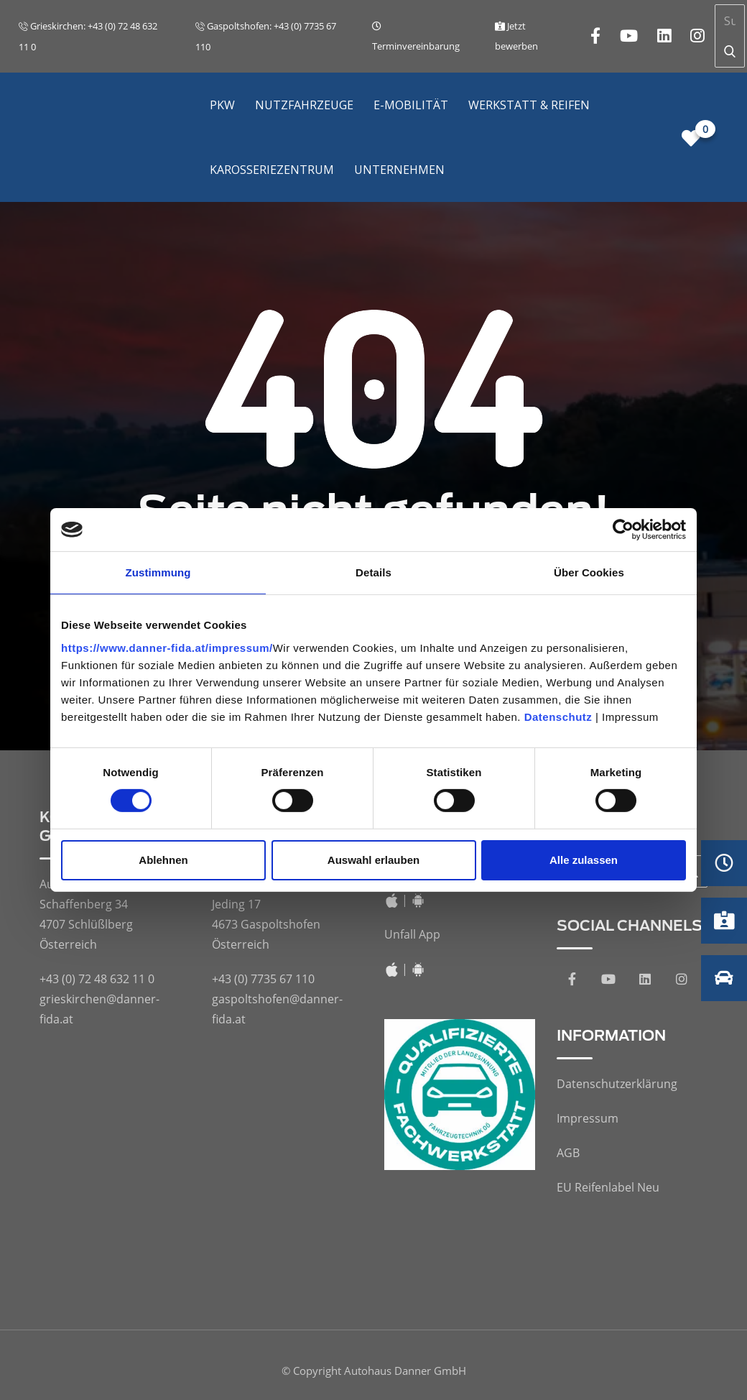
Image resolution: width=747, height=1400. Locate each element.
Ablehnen (163, 860)
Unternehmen (399, 170)
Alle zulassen (583, 860)
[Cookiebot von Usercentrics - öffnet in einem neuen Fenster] (623, 529)
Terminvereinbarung (416, 37)
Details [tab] (373, 572)
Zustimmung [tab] (158, 572)
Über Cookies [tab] (589, 572)
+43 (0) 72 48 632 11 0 (97, 979)
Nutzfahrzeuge (304, 105)
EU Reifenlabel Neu (608, 1187)
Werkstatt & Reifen (529, 105)
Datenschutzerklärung (617, 1084)
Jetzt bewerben (516, 35)
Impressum (587, 1118)
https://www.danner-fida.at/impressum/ (167, 647)
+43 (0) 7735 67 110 (263, 979)
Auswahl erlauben (373, 860)
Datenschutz (558, 716)
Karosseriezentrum (272, 170)
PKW (222, 105)
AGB (568, 1153)
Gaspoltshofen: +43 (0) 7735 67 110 (265, 36)
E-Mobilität (411, 105)
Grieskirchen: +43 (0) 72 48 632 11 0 (88, 36)
